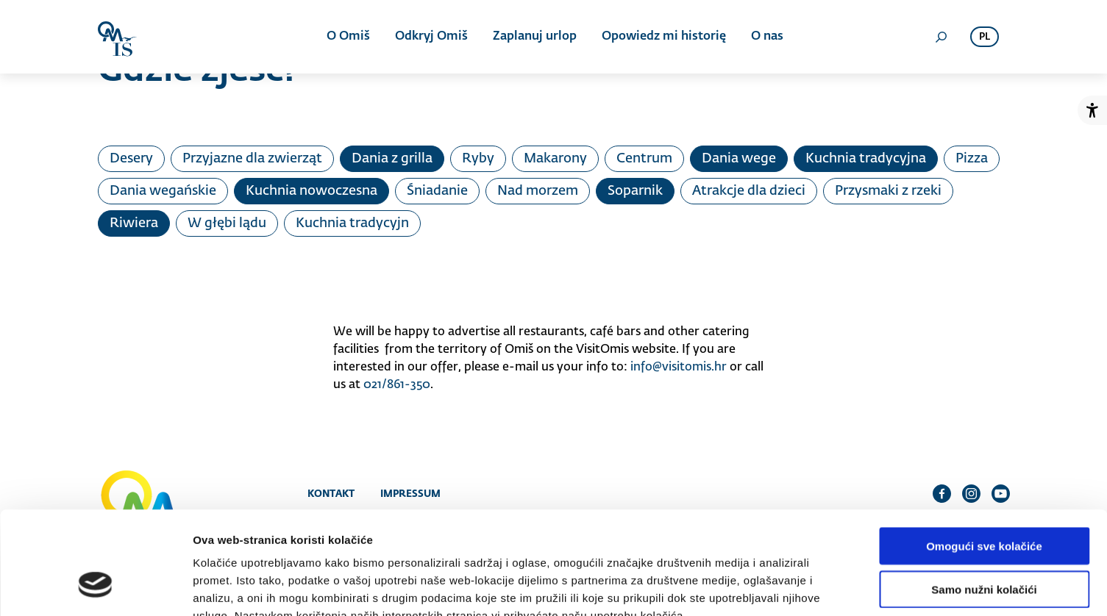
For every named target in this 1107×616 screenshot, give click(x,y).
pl (984, 37)
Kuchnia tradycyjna (865, 158)
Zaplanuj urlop (535, 37)
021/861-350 (396, 385)
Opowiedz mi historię (664, 37)
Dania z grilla (392, 158)
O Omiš (348, 37)
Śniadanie (437, 191)
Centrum (644, 158)
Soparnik (635, 191)
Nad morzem (537, 191)
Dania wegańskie (163, 191)
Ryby (478, 158)
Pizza (971, 158)
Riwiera (134, 223)
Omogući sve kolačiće (984, 457)
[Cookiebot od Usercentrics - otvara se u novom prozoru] (95, 587)
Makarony (555, 158)
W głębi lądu (227, 223)
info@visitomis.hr (678, 367)
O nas (767, 37)
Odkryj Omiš (431, 37)
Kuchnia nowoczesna (311, 191)
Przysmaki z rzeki (888, 191)
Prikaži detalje (762, 587)
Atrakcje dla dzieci (748, 191)
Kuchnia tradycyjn (352, 223)
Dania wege (739, 158)
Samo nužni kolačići (983, 501)
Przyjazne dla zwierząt (252, 158)
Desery (131, 158)
